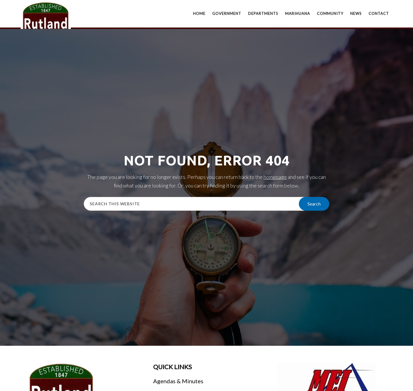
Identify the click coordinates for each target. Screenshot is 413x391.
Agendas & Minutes (178, 381)
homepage (275, 177)
